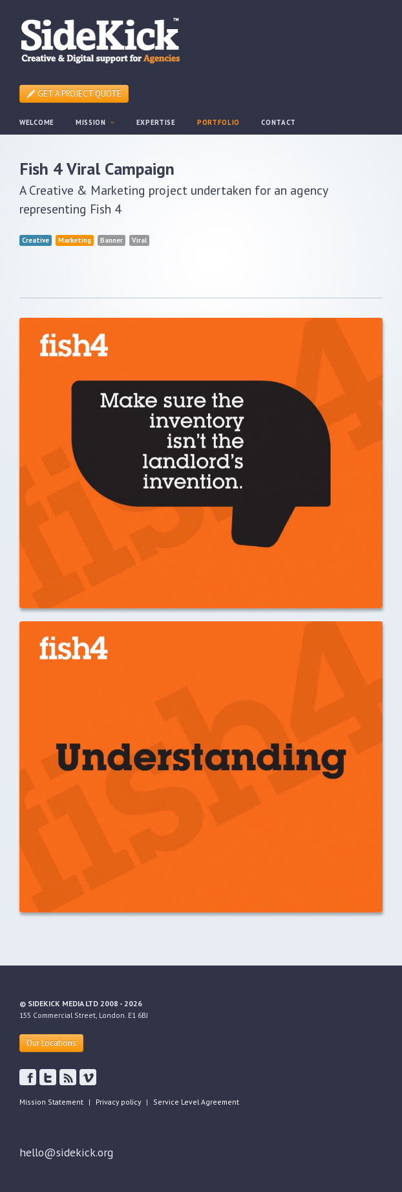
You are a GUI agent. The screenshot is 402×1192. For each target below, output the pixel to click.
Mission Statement (51, 1102)
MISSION (95, 122)
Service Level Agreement (196, 1102)
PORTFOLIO (218, 122)
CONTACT (278, 122)
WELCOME (36, 122)
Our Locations (51, 1042)
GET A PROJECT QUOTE (74, 93)
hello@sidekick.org (66, 1152)
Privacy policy (118, 1102)
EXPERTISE (156, 122)
